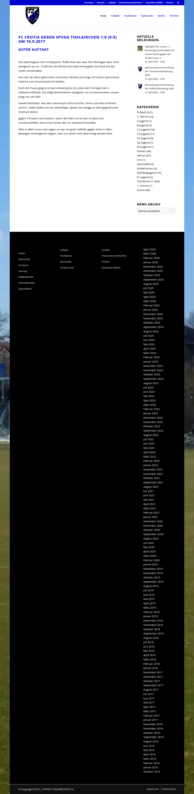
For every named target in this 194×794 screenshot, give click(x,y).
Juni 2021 (149, 495)
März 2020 (149, 555)
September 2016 (153, 737)
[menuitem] (89, 2)
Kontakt (100, 2)
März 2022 (149, 456)
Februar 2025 (151, 305)
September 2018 (153, 633)
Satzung (23, 271)
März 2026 (149, 253)
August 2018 (151, 637)
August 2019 (151, 586)
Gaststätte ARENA (154, 2)
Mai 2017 (149, 702)
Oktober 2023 (151, 374)
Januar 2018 (150, 668)
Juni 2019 (149, 594)
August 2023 (151, 383)
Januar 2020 (150, 564)
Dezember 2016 (153, 724)
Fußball (141, 112)
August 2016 (151, 741)
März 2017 (149, 711)
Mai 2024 (149, 344)
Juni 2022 (149, 443)
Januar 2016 (150, 767)
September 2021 (153, 482)
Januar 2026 (150, 262)
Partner (170, 2)
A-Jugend (142, 121)
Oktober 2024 (151, 322)
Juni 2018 (149, 646)
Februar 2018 (151, 663)
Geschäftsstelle (27, 282)
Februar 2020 (151, 560)
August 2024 (151, 331)
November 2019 (153, 573)
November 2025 (153, 270)
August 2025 (151, 284)
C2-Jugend (143, 134)
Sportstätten (25, 288)
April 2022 (149, 452)
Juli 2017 (148, 694)
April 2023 (149, 400)
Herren (141, 155)
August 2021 (151, 486)
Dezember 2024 (153, 314)
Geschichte (24, 259)
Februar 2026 (151, 258)
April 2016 (149, 754)
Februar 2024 (151, 357)
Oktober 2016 (151, 733)
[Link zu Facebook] (178, 2)
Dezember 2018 (153, 620)
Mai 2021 (149, 499)
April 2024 (149, 348)
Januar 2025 (150, 309)
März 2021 (149, 508)
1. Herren (142, 185)
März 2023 (149, 404)
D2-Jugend (143, 142)
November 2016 (153, 728)
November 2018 (153, 625)
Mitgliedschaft (26, 276)
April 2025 (149, 296)
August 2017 (151, 689)
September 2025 (153, 279)
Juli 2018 (148, 642)
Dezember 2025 (153, 266)
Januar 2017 (150, 719)
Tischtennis (144, 181)
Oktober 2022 (151, 426)
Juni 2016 (149, 745)
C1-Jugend (143, 129)
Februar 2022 (151, 460)
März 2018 (149, 659)
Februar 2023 (151, 409)
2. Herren (142, 116)
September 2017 (153, 685)
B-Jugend (142, 125)
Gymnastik (143, 164)
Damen (141, 151)
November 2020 (153, 525)
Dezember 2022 (153, 417)
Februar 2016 (151, 763)
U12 (139, 160)
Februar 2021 (151, 512)
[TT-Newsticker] (191, 397)
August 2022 (151, 435)
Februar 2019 (151, 612)
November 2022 (153, 422)
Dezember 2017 (153, 672)
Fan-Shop (88, 2)
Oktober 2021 (151, 478)
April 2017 (149, 707)
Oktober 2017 (151, 681)
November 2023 (153, 370)
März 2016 (149, 758)
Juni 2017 (149, 698)
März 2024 (149, 353)
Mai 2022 (149, 448)
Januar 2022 (150, 465)
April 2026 (149, 249)
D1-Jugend (143, 138)
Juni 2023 (149, 391)
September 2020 (153, 534)
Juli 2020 (148, 543)
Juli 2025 (148, 288)
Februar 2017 (151, 715)
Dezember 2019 (153, 568)
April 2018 (149, 655)
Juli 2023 (148, 387)
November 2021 (153, 473)
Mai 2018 (149, 650)
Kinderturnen (145, 168)
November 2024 (153, 318)
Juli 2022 (148, 439)
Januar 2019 (150, 616)
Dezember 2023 (153, 366)
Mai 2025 (149, 292)
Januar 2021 (150, 517)
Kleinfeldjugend (146, 172)
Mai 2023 (149, 396)
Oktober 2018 (151, 629)
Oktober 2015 (151, 771)
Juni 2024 (149, 340)
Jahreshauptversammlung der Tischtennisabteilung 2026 (159, 71)
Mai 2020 (149, 547)
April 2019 (149, 603)
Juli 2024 (148, 335)
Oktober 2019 (151, 577)
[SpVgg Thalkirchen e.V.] (32, 15)
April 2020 (149, 551)
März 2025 (149, 301)
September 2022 (153, 430)
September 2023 (153, 378)
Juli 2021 (148, 491)
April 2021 (149, 504)
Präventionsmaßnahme (130, 2)
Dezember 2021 (153, 469)
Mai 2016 (149, 750)
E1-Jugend (143, 177)
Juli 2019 (148, 590)
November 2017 (153, 676)
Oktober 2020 (151, 529)
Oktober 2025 (151, 275)
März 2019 (149, 607)
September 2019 (153, 581)
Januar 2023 (150, 413)
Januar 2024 (150, 361)
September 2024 (153, 327)
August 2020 (151, 538)
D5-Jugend (143, 146)
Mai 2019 (149, 599)
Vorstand (23, 265)
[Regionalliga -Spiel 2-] (2, 397)
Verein (141, 190)
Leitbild (111, 2)
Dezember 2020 (153, 521)
